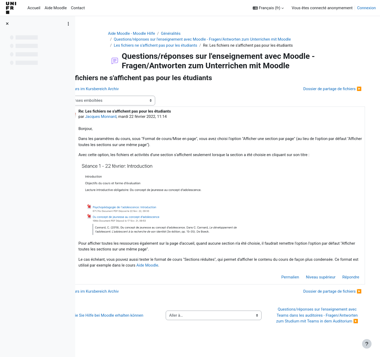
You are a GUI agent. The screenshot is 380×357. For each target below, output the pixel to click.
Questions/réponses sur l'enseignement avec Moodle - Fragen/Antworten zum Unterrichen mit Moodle (213, 39)
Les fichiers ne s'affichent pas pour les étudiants (166, 45)
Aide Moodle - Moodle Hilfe (141, 33)
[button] (268, 8)
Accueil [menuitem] (33, 8)
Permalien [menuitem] (286, 278)
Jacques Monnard (124, 116)
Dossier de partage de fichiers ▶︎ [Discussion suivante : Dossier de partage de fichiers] (329, 89)
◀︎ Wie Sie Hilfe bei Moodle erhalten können (128, 319)
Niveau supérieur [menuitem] (317, 278)
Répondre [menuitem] (347, 278)
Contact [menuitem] (78, 8)
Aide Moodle (218, 266)
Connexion (366, 8)
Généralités (181, 33)
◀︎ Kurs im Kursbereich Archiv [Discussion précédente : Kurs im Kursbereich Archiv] (115, 89)
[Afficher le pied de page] (367, 344)
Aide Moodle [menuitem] (56, 8)
